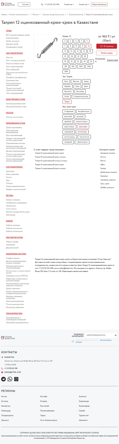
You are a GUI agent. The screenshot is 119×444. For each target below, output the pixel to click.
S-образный (68, 111)
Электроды (10, 215)
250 (65, 66)
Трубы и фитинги (13, 289)
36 (78, 61)
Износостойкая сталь (15, 64)
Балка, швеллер (12, 174)
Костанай (44, 406)
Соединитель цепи (81, 96)
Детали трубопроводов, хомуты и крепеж (16, 262)
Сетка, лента (11, 209)
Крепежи (104, 176)
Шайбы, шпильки (107, 187)
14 (71, 51)
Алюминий (10, 245)
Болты (103, 157)
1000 (81, 66)
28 (85, 56)
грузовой (79, 116)
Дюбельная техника (108, 172)
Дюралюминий (12, 248)
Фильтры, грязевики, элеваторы (14, 297)
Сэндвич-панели (13, 258)
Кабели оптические (14, 231)
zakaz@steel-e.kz (11, 372)
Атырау (43, 401)
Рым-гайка (80, 91)
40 (85, 61)
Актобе (43, 396)
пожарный (68, 142)
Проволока (11, 206)
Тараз (42, 415)
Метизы (9, 195)
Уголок (9, 177)
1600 (89, 66)
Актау (4, 396)
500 (73, 66)
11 (82, 46)
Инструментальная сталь (16, 107)
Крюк (86, 86)
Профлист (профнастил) (16, 77)
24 (72, 56)
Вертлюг (76, 81)
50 (91, 61)
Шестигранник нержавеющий (12, 131)
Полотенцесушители (15, 304)
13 (65, 51)
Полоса (9, 183)
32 (72, 61)
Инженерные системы (16, 254)
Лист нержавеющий (14, 93)
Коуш (77, 86)
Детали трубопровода (15, 151)
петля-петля (84, 137)
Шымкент (83, 420)
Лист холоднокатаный (15, 61)
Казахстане (112, 60)
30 (65, 61)
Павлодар (6, 410)
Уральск (5, 420)
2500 (66, 71)
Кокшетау (5, 406)
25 (78, 56)
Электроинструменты (15, 301)
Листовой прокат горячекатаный (13, 84)
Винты (103, 160)
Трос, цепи (104, 183)
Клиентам (68, 4)
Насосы (9, 113)
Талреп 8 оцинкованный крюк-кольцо (50, 157)
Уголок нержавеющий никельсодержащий (15, 160)
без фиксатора (83, 111)
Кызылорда (84, 406)
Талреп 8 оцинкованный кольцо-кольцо (51, 160)
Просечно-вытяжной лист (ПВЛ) (17, 73)
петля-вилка (82, 132)
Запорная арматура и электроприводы (15, 267)
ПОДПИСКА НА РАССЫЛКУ (78, 335)
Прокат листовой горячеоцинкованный (15, 89)
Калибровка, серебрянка (16, 203)
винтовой (68, 116)
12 (88, 46)
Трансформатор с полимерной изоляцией (16, 319)
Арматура (10, 171)
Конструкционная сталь (16, 104)
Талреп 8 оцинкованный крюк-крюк (49, 153)
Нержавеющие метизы (15, 143)
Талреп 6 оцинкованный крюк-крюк (49, 164)
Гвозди (103, 168)
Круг (8, 180)
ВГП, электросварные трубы (18, 35)
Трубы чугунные (12, 41)
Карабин (67, 86)
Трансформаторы (14, 313)
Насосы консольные (14, 117)
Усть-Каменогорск (48, 420)
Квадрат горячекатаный (16, 189)
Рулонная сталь (12, 80)
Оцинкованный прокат (15, 186)
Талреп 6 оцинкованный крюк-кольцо (50, 168)
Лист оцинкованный (14, 67)
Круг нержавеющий (14, 135)
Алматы (82, 396)
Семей (82, 410)
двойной (67, 122)
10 (76, 46)
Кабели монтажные (14, 228)
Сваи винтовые (12, 38)
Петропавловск (47, 410)
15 (77, 51)
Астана (4, 401)
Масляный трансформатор (17, 323)
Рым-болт (68, 91)
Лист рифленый (12, 70)
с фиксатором (82, 142)
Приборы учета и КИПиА (17, 276)
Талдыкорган (7, 415)
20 (65, 56)
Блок (66, 81)
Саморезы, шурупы (108, 180)
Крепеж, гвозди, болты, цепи (18, 212)
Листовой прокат (14, 53)
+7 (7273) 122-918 (52, 4)
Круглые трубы (12, 44)
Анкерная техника (107, 153)
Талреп (67, 102)
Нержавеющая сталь (15, 123)
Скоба (66, 96)
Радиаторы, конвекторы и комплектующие (16, 280)
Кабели (9, 221)
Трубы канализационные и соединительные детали (17, 292)
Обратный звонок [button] (99, 4)
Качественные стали (15, 99)
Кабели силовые (13, 225)
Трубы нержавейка (14, 127)
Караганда (84, 401)
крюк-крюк (83, 127)
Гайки (102, 164)
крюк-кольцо (69, 127)
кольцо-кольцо (82, 122)
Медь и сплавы (12, 242)
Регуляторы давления (15, 307)
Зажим (86, 81)
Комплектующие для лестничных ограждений (16, 147)
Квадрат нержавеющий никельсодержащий (15, 139)
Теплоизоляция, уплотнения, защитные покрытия (17, 285)
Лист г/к (9, 58)
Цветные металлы (14, 237)
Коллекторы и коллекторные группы (18, 272)
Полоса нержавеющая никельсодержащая (15, 155)
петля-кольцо (69, 137)
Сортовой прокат (14, 167)
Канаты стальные (13, 200)
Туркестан (84, 415)
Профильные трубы (14, 47)
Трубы (9, 31)
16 (84, 51)
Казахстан (83, 4)
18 (90, 51)
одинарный (68, 132)
